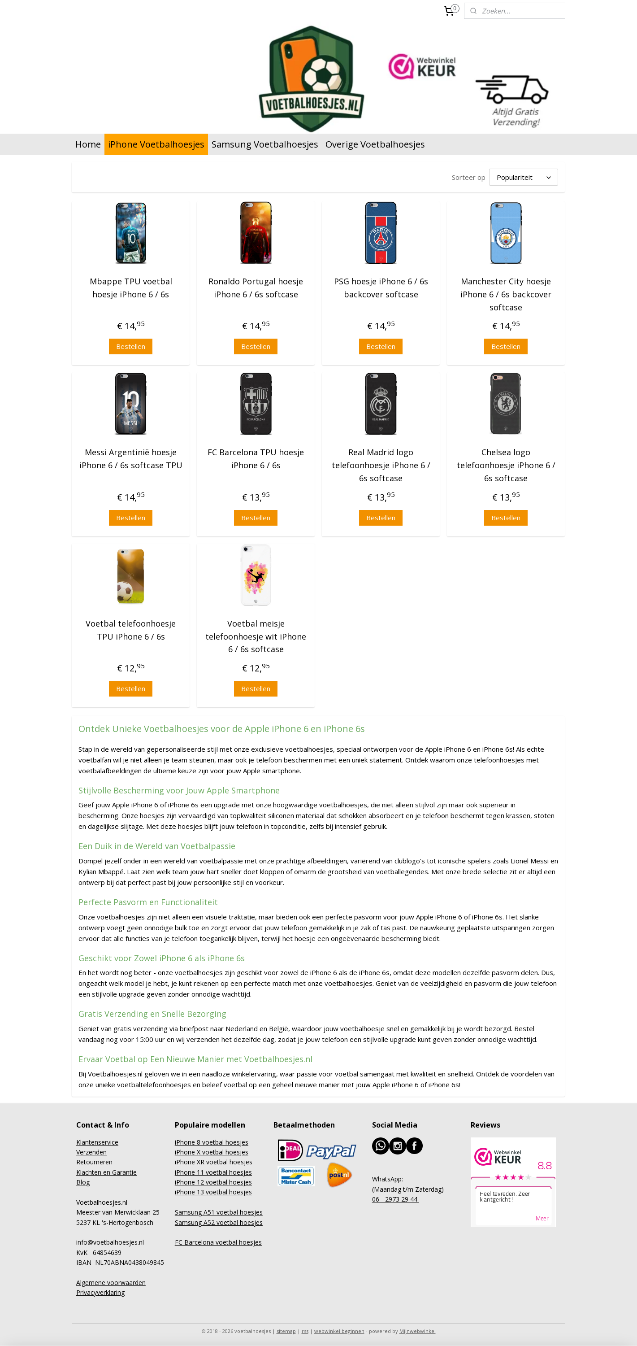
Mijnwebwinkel (417, 1329)
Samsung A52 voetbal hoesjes (219, 1221)
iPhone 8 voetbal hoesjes (211, 1141)
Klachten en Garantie (106, 1171)
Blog (83, 1180)
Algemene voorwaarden (111, 1281)
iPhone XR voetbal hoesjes (213, 1160)
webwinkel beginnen (339, 1329)
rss (305, 1329)
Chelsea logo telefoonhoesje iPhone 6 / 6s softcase (506, 463)
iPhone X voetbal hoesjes (211, 1150)
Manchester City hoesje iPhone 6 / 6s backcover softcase (506, 292)
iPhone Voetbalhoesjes (156, 144)
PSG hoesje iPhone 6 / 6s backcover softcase (381, 286)
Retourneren (94, 1160)
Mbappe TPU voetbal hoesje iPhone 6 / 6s (131, 286)
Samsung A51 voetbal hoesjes (219, 1211)
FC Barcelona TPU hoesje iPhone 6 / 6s (256, 457)
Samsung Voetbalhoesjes (265, 144)
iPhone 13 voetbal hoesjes (213, 1190)
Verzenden (91, 1150)
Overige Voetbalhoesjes (375, 144)
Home (88, 144)
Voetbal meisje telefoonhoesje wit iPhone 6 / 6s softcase (255, 635)
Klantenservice (97, 1141)
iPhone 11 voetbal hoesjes (213, 1171)
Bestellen (130, 344)
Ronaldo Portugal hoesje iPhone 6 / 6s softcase (255, 286)
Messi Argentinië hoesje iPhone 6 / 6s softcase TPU (130, 457)
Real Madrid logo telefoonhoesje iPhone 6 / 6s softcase (381, 463)
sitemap (286, 1329)
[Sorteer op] (524, 176)
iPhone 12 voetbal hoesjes (213, 1180)
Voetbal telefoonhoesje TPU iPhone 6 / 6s (131, 628)
